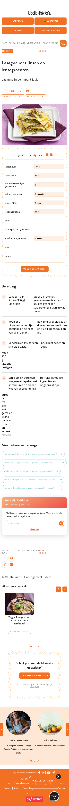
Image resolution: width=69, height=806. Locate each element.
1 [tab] (31, 646)
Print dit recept (35, 96)
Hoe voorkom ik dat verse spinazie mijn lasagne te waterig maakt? (33, 454)
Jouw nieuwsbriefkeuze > (34, 675)
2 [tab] (34, 646)
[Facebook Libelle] (39, 772)
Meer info (34, 529)
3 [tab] (38, 646)
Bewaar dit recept (13, 96)
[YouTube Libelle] (49, 772)
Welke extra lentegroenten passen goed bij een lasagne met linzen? (34, 463)
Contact (7, 788)
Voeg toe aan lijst (34, 269)
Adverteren (60, 788)
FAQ (16, 788)
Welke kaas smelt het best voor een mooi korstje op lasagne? (31, 471)
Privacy (8, 783)
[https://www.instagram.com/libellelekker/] (44, 772)
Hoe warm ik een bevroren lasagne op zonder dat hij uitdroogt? (32, 488)
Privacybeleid (34, 687)
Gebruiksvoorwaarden (24, 783)
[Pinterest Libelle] (53, 772)
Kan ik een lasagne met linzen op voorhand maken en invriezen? (33, 480)
